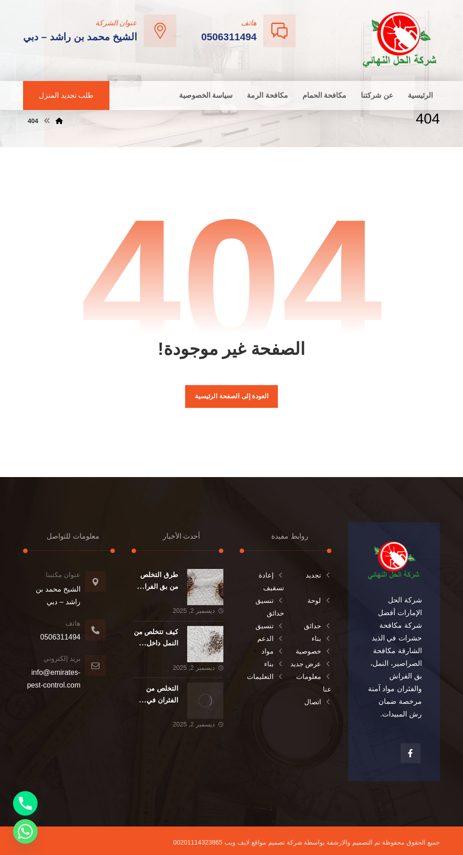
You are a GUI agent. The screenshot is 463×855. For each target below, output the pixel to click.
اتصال (317, 702)
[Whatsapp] (25, 831)
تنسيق (269, 626)
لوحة (319, 600)
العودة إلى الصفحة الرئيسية (231, 396)
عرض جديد (310, 664)
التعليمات (265, 676)
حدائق (317, 626)
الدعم (270, 638)
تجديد (318, 575)
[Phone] (25, 803)
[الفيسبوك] (410, 753)
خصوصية (313, 651)
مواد (272, 651)
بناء (321, 638)
